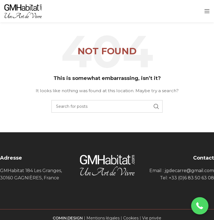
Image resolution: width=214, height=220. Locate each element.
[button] (200, 206)
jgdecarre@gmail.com (189, 170)
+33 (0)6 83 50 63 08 (191, 177)
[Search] (107, 106)
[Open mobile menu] (207, 11)
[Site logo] (23, 10)
